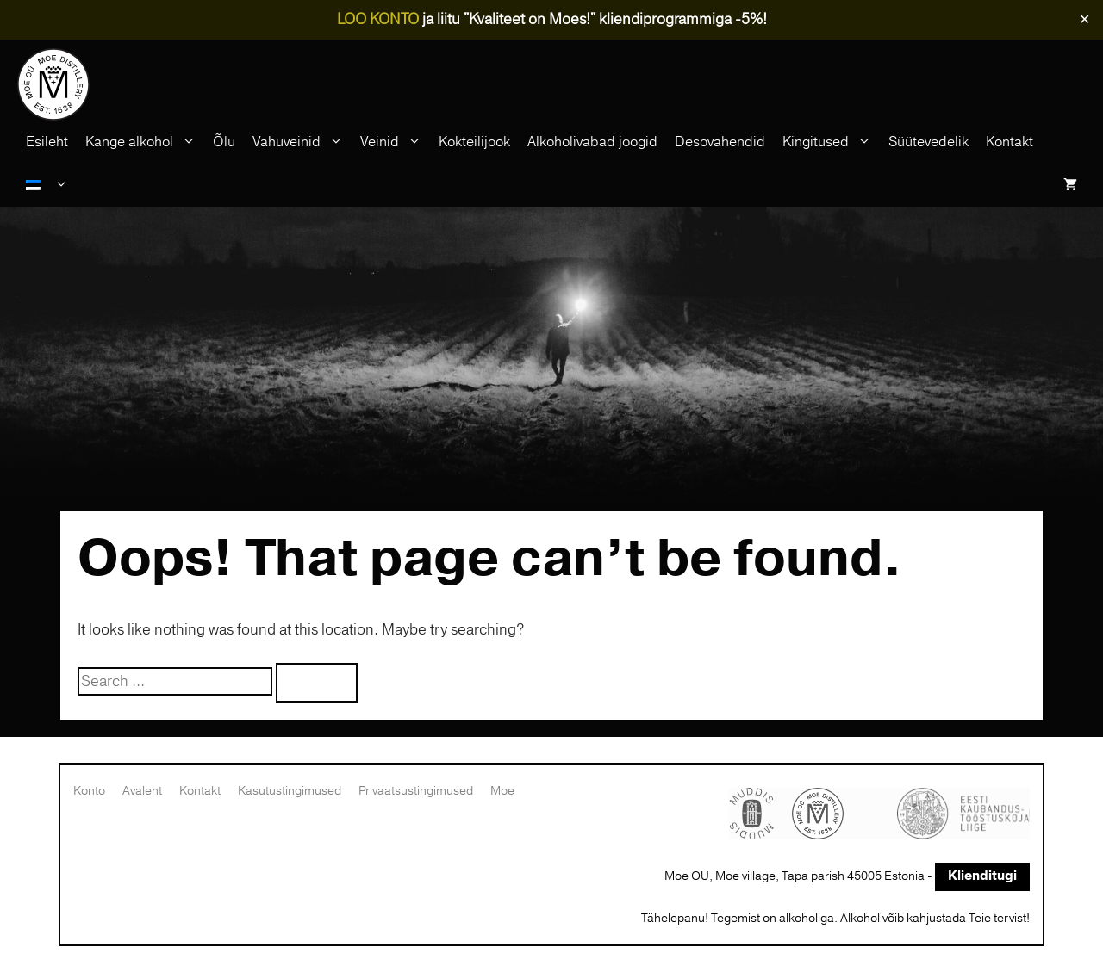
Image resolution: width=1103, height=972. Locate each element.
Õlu (224, 142)
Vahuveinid (302, 142)
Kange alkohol (144, 142)
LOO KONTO (378, 19)
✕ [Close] (1084, 19)
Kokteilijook (474, 142)
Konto (89, 791)
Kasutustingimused (289, 791)
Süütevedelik (928, 142)
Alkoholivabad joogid (592, 142)
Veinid (395, 142)
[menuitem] (47, 185)
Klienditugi (982, 876)
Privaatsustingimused (415, 791)
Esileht (47, 142)
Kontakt (1009, 142)
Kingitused (831, 142)
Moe (502, 791)
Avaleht (142, 791)
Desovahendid (720, 142)
